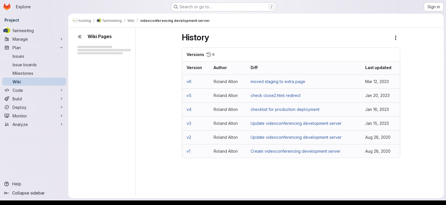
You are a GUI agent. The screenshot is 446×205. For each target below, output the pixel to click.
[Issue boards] (34, 65)
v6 (189, 81)
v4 (189, 109)
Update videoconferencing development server (296, 123)
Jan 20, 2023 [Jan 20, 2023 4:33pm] (377, 95)
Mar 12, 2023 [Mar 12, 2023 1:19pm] (377, 81)
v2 (189, 137)
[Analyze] (34, 124)
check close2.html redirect (276, 95)
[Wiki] (34, 82)
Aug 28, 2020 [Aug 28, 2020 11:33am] (378, 137)
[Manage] (34, 39)
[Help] (34, 184)
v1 (188, 151)
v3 (189, 123)
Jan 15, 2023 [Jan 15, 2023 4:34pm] (377, 123)
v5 (189, 95)
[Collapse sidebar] (34, 193)
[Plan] (34, 47)
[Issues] (34, 56)
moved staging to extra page (278, 81)
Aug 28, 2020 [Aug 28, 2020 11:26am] (378, 151)
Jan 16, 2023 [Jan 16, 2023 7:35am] (377, 109)
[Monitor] (34, 116)
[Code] (34, 90)
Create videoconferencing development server (295, 151)
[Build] (34, 99)
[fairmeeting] (34, 30)
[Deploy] (34, 107)
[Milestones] (34, 73)
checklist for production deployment (285, 109)
